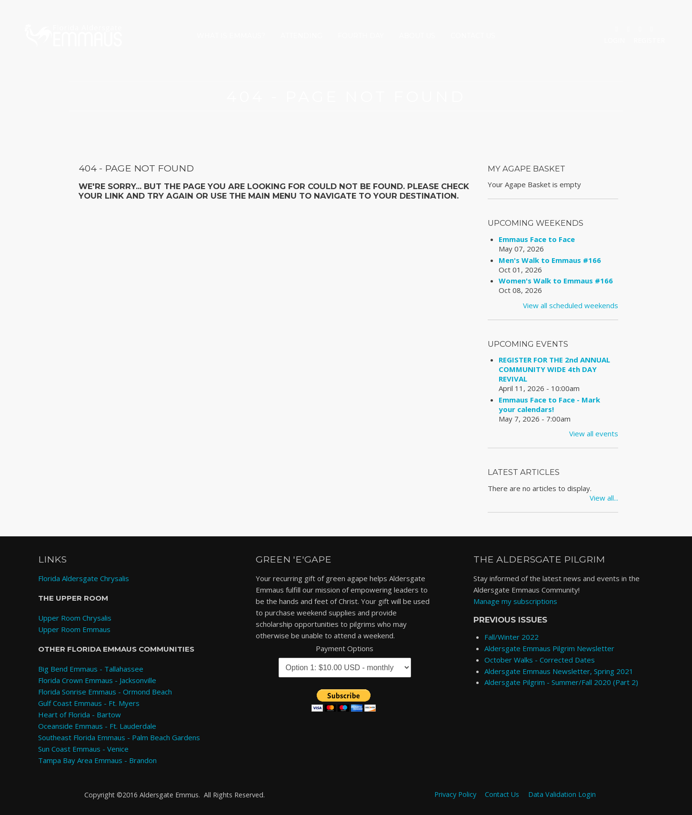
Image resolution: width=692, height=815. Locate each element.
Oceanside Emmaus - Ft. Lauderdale (97, 726)
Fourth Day (361, 35)
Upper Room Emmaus (74, 629)
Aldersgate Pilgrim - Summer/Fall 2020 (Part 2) (561, 682)
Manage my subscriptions (515, 601)
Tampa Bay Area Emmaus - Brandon (97, 760)
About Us (417, 35)
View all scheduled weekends (570, 305)
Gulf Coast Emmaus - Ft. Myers (89, 703)
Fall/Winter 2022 (511, 637)
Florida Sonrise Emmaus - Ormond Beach (105, 691)
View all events (593, 433)
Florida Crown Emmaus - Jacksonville (97, 680)
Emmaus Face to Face (537, 239)
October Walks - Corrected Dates (539, 659)
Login (614, 40)
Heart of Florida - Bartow (79, 714)
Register (649, 40)
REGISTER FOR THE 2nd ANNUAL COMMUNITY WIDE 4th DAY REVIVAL (554, 369)
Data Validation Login (562, 794)
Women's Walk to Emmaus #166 (556, 280)
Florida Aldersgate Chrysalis (83, 578)
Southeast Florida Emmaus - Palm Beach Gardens (119, 737)
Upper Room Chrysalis (74, 618)
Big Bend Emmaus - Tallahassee (90, 669)
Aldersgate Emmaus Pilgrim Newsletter (549, 648)
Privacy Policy (455, 794)
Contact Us (473, 35)
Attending (301, 35)
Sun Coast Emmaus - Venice (83, 749)
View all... (604, 498)
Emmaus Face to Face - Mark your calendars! (549, 404)
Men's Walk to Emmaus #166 (550, 260)
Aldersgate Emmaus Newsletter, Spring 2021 (558, 671)
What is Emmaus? (231, 35)
